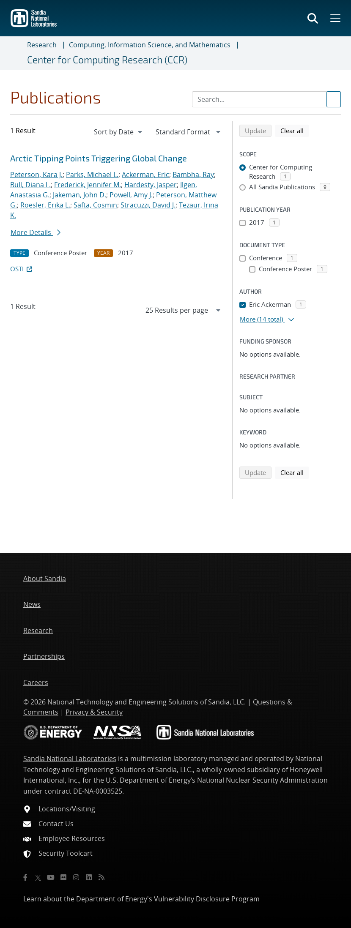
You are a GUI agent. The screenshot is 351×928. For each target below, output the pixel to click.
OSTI (22, 269)
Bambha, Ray (193, 174)
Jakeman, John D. (79, 194)
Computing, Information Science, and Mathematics (149, 44)
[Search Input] (266, 99)
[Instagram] (76, 877)
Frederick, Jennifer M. (87, 184)
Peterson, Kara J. (36, 174)
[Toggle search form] (312, 18)
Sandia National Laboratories (69, 758)
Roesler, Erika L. (45, 205)
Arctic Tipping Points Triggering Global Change (98, 158)
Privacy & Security (94, 712)
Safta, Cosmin (95, 205)
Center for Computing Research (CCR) (107, 60)
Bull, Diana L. (30, 184)
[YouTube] (50, 877)
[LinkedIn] (88, 877)
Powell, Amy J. (131, 194)
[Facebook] (25, 877)
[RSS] (101, 877)
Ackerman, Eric (145, 174)
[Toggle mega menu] (334, 18)
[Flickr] (63, 877)
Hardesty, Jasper (150, 184)
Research (42, 44)
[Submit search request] (333, 99)
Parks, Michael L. (92, 174)
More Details (35, 232)
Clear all (294, 130)
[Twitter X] (38, 877)
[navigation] (119, 131)
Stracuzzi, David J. (148, 205)
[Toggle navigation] (17, 53)
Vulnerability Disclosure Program (207, 898)
